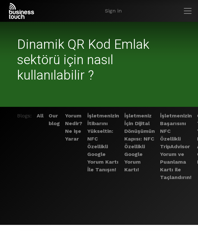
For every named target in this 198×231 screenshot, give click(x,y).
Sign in (113, 11)
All (40, 116)
